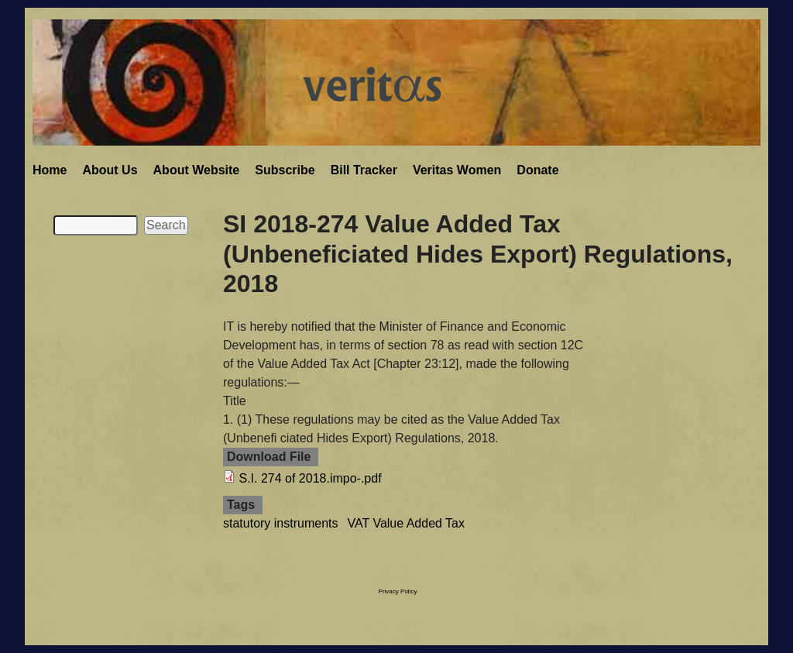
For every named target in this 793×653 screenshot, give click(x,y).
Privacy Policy (398, 591)
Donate (537, 170)
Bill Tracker (364, 170)
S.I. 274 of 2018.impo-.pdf (310, 478)
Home (50, 170)
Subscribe (284, 170)
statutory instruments (280, 523)
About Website (196, 170)
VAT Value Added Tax (406, 523)
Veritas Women (457, 170)
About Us (109, 170)
